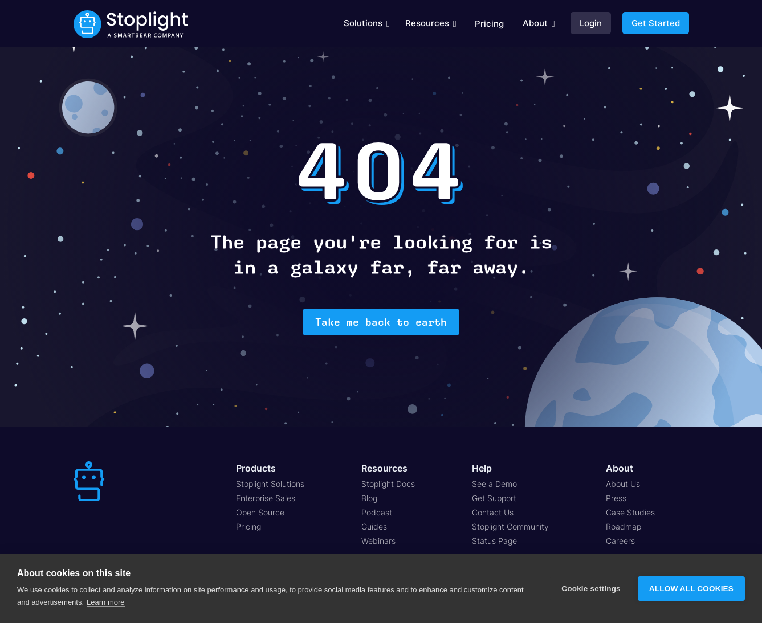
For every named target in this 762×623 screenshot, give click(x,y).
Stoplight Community (510, 526)
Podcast (376, 512)
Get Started (655, 23)
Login (591, 23)
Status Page (494, 541)
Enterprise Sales (265, 498)
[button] (366, 23)
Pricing (489, 23)
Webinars (378, 541)
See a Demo (494, 484)
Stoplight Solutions (270, 484)
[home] (131, 23)
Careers (620, 541)
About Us (623, 484)
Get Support (494, 498)
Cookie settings (591, 588)
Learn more (105, 602)
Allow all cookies (691, 588)
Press (616, 498)
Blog (369, 498)
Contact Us (493, 512)
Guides (374, 526)
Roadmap (623, 526)
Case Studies (630, 512)
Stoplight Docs (388, 484)
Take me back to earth (381, 322)
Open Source (260, 512)
